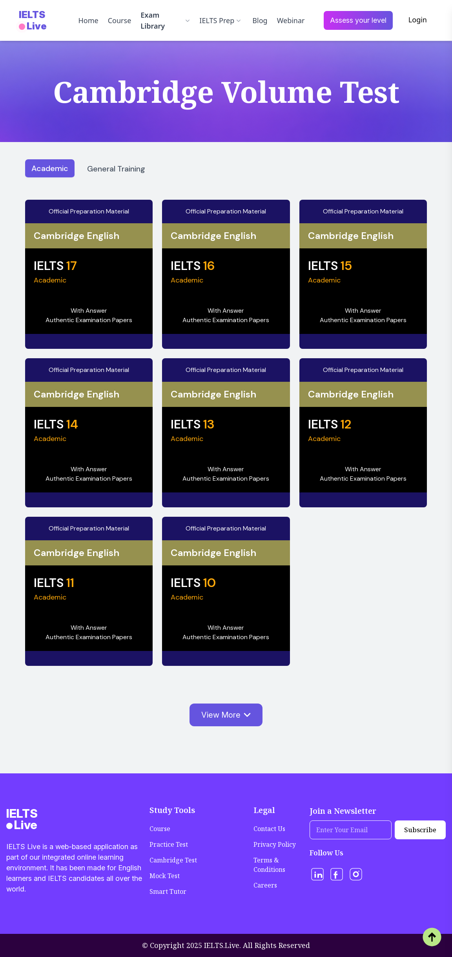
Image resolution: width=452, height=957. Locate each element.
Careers (265, 885)
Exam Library (165, 20)
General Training (116, 169)
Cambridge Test (173, 860)
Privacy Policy (274, 844)
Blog (259, 20)
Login (417, 19)
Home (88, 20)
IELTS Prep (220, 20)
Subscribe (420, 830)
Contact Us (269, 828)
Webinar (291, 20)
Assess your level (358, 20)
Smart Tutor (167, 891)
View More (226, 715)
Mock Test (164, 875)
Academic (49, 168)
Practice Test (168, 844)
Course (119, 20)
